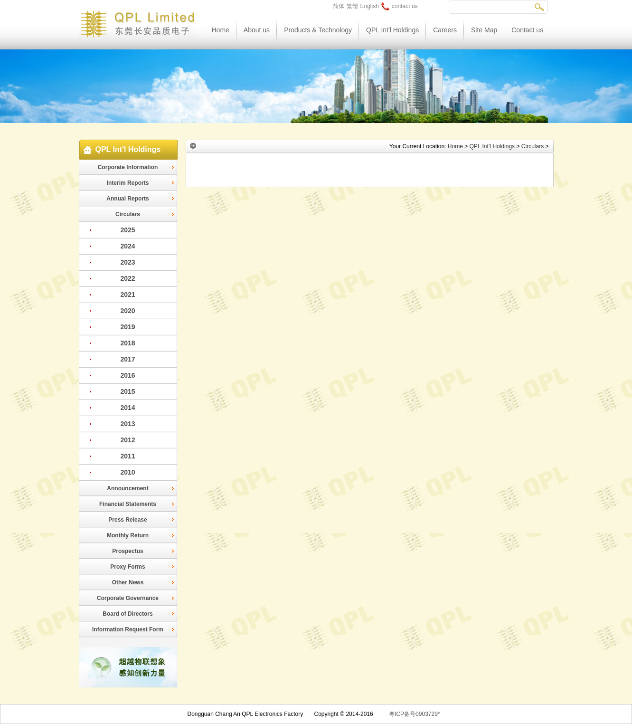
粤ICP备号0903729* (414, 714)
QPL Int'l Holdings (392, 30)
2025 (127, 230)
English (369, 6)
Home (220, 30)
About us (257, 30)
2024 (127, 246)
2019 (127, 327)
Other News (128, 582)
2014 (127, 407)
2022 (127, 278)
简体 (338, 6)
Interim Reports (128, 183)
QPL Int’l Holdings (492, 146)
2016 (127, 375)
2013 (127, 424)
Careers (445, 30)
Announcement (127, 488)
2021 (127, 294)
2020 (127, 310)
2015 (127, 391)
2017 (127, 359)
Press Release (127, 519)
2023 (127, 262)
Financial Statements (127, 504)
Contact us (527, 30)
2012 (127, 440)
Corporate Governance (128, 598)
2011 (127, 456)
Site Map (484, 30)
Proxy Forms (127, 566)
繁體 (352, 6)
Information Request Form (127, 629)
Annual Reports (127, 198)
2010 (127, 472)
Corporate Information (128, 167)
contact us (399, 6)
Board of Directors (127, 613)
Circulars (127, 214)
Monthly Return (128, 535)
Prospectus (127, 551)
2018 (127, 343)
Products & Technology (318, 30)
